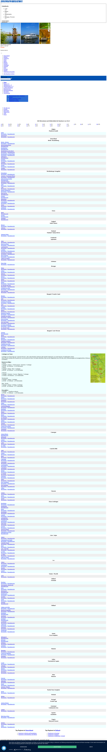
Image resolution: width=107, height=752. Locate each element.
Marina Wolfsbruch (5, 190)
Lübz (2, 187)
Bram (2, 456)
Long (2, 575)
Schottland (6, 65)
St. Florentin (4, 417)
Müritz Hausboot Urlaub (15, 98)
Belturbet (3, 640)
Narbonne (3, 476)
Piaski (2, 684)
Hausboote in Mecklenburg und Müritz (27, 734)
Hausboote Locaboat (14, 101)
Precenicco (3, 671)
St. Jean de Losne (5, 327)
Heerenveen (4, 591)
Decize (2, 394)
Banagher (3, 650)
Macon (2, 310)
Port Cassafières (5, 482)
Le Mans (3, 554)
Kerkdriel (3, 618)
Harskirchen (4, 506)
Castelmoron (4, 565)
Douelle (3, 568)
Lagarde (3, 515)
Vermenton (3, 429)
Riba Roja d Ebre (5, 716)
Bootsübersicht (11, 134)
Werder (3, 165)
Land (6, 8)
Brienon (3, 338)
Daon (2, 545)
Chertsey (3, 228)
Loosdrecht (3, 621)
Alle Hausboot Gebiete (9, 74)
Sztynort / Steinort (5, 687)
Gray (2, 304)
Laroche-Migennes (5, 406)
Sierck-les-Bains (5, 529)
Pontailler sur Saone (6, 316)
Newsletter (6, 91)
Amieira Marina (5, 703)
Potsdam (3, 159)
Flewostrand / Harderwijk (7, 585)
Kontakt (2, 47)
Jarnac (2, 495)
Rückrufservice (7, 89)
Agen (2, 241)
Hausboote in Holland (53, 734)
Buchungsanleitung (8, 90)
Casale (2, 663)
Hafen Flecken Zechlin (6, 178)
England (6, 63)
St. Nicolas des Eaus (6, 285)
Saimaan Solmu (5, 234)
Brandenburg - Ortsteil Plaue (8, 153)
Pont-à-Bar (3, 263)
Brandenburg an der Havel (7, 151)
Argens (2, 453)
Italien (5, 61)
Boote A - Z (6, 83)
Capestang (3, 459)
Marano (3, 668)
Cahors (2, 562)
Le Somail (3, 473)
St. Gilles (3, 445)
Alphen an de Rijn (5, 607)
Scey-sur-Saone (4, 322)
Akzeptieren (57, 747)
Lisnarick (3, 645)
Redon (2, 279)
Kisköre (3, 722)
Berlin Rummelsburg (6, 145)
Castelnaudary (4, 465)
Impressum (6, 110)
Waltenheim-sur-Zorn (6, 532)
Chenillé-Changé (5, 543)
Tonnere (3, 423)
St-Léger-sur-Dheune (6, 325)
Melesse (3, 273)
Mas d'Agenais (4, 255)
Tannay (3, 420)
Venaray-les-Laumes (6, 426)
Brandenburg (4, 148)
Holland (5, 57)
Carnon (3, 440)
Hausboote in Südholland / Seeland (56, 736)
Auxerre (3, 332)
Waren (2, 205)
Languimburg (4, 518)
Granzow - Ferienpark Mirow (8, 176)
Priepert (3, 196)
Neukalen (3, 218)
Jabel (2, 184)
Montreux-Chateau (5, 313)
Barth (2, 212)
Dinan (2, 268)
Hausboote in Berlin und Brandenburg (27, 733)
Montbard (3, 409)
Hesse (2, 509)
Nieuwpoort (4, 135)
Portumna (3, 656)
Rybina (2, 696)
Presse (5, 114)
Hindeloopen (4, 593)
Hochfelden (4, 512)
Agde (2, 450)
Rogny (2, 414)
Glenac (2, 271)
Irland (5, 59)
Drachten (3, 582)
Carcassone (3, 462)
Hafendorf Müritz (5, 181)
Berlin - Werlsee (5, 142)
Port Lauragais (4, 485)
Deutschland (7, 55)
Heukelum (3, 613)
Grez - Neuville (4, 548)
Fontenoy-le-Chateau (6, 301)
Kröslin (3, 215)
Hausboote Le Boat (13, 99)
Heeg (2, 588)
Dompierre (3, 400)
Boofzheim (3, 503)
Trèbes (2, 488)
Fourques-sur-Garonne (6, 252)
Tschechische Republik (9, 71)
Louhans (3, 307)
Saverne (3, 526)
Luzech (3, 570)
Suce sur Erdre (4, 291)
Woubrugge (4, 630)
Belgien (5, 62)
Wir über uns (7, 108)
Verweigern (23, 747)
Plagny (2, 412)
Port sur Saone (4, 319)
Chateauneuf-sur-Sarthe (6, 540)
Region (6, 11)
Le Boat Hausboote (8, 87)
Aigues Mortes (4, 434)
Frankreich (6, 58)
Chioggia (3, 665)
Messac (3, 276)
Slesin (2, 691)
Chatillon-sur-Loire (5, 344)
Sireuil (2, 498)
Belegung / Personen (10, 17)
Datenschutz (6, 112)
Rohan (2, 282)
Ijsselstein (3, 616)
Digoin (2, 397)
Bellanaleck (4, 637)
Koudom (3, 596)
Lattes (2, 442)
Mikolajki (3, 681)
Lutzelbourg (4, 520)
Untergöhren (4, 202)
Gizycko (3, 678)
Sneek (2, 599)
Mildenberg (4, 156)
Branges (3, 296)
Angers (2, 537)
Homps (2, 470)
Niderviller (3, 523)
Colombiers (4, 467)
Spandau (3, 162)
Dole (2, 298)
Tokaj (2, 725)
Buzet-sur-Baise (5, 244)
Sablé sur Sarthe (5, 557)
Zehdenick (3, 207)
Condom (3, 249)
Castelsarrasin (4, 247)
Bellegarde (3, 437)
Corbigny (3, 347)
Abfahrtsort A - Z (8, 85)
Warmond (3, 627)
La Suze (3, 551)
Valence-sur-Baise (5, 258)
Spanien (5, 70)
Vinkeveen (3, 624)
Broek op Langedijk (6, 610)
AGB (5, 113)
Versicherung (7, 93)
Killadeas (3, 642)
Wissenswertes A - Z (8, 86)
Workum (3, 602)
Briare (2, 335)
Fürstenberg (4, 173)
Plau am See (4, 193)
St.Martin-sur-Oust (5, 288)
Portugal (6, 69)
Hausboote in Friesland (53, 733)
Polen (5, 67)
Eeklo (2, 132)
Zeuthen (3, 168)
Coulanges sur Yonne (6, 350)
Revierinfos (4, 134)
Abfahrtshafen (8, 14)
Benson (3, 225)
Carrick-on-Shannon (6, 653)
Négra (2, 479)
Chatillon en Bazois (5, 341)
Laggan (3, 709)
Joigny (2, 403)
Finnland (6, 66)
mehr (91, 747)
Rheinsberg (3, 199)
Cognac (3, 492)
